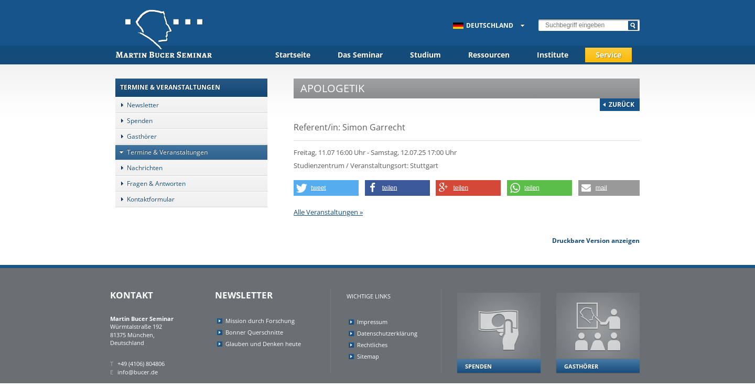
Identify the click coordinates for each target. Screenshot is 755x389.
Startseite (292, 55)
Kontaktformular (145, 199)
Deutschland (483, 25)
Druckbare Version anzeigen (596, 240)
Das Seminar (360, 55)
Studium (425, 55)
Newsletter (137, 105)
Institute (552, 55)
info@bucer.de (137, 372)
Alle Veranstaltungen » (328, 212)
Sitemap (368, 356)
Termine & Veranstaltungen (161, 152)
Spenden (134, 121)
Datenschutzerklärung (387, 333)
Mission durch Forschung (260, 321)
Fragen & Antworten (150, 183)
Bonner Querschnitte (254, 332)
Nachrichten (139, 168)
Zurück (621, 104)
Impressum (372, 322)
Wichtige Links (369, 296)
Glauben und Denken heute (263, 344)
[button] (326, 188)
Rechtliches (372, 345)
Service (608, 55)
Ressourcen (489, 55)
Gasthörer (136, 136)
